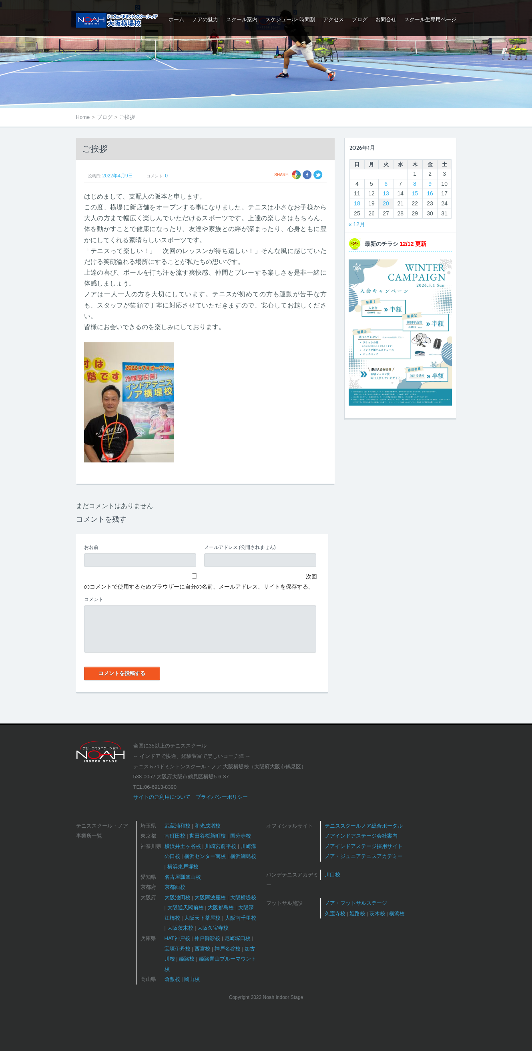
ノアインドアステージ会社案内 (361, 836)
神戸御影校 (207, 938)
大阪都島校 (221, 907)
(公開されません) (240, 547)
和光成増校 (208, 826)
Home (83, 117)
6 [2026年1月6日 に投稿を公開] (385, 184)
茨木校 (377, 913)
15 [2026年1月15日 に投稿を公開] (415, 193)
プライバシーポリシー (222, 797)
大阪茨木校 (180, 928)
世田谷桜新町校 (207, 836)
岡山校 (192, 979)
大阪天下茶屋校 (202, 918)
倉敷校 (172, 979)
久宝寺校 (335, 913)
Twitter (318, 174)
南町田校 (175, 836)
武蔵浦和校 (178, 826)
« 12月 (357, 224)
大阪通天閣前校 (185, 907)
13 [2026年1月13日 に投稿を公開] (386, 193)
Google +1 (296, 174)
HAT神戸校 (177, 938)
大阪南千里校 (240, 918)
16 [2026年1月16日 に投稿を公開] (430, 193)
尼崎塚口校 (238, 938)
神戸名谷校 (228, 949)
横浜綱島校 (243, 856)
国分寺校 (240, 836)
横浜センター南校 (205, 856)
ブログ (104, 117)
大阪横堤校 (243, 897)
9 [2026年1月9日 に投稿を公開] (430, 184)
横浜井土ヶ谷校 (183, 846)
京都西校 (175, 887)
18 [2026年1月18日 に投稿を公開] (357, 203)
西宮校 (202, 949)
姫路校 (187, 959)
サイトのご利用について (162, 797)
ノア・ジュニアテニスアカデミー (364, 856)
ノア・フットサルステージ (356, 903)
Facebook (307, 174)
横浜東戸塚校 (183, 867)
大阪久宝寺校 (213, 928)
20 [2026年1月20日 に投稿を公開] (386, 203)
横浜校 (397, 913)
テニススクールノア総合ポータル (364, 826)
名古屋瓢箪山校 (183, 877)
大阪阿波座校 (210, 897)
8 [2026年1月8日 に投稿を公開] (414, 184)
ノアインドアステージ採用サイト (364, 846)
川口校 (332, 875)
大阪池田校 (178, 897)
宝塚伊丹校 (178, 949)
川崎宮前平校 (220, 846)
